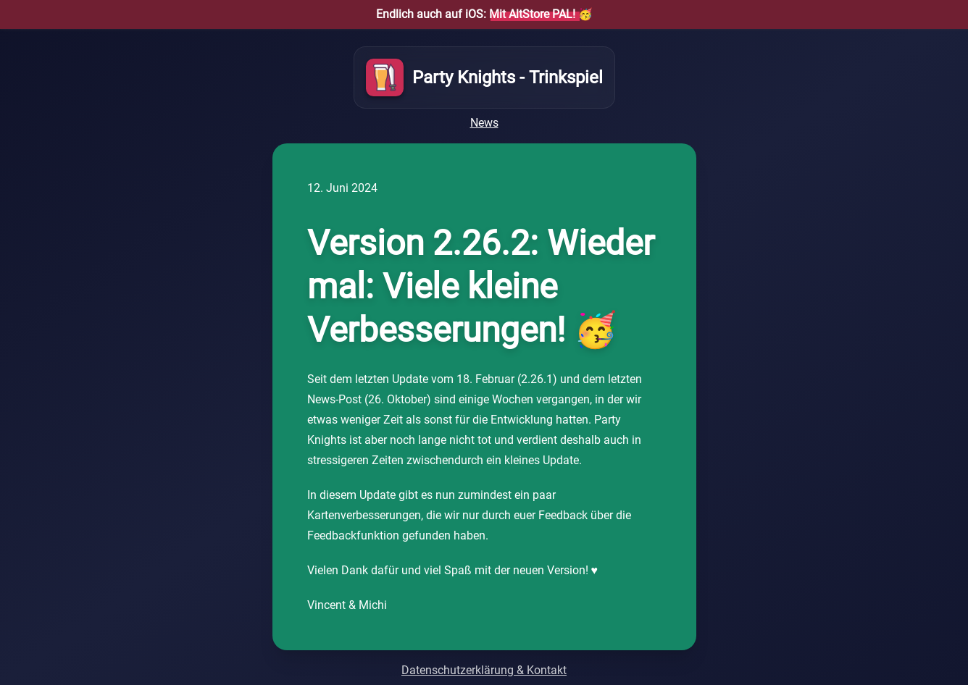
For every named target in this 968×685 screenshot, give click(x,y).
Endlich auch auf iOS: (475, 14)
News (484, 123)
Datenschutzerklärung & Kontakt (484, 670)
